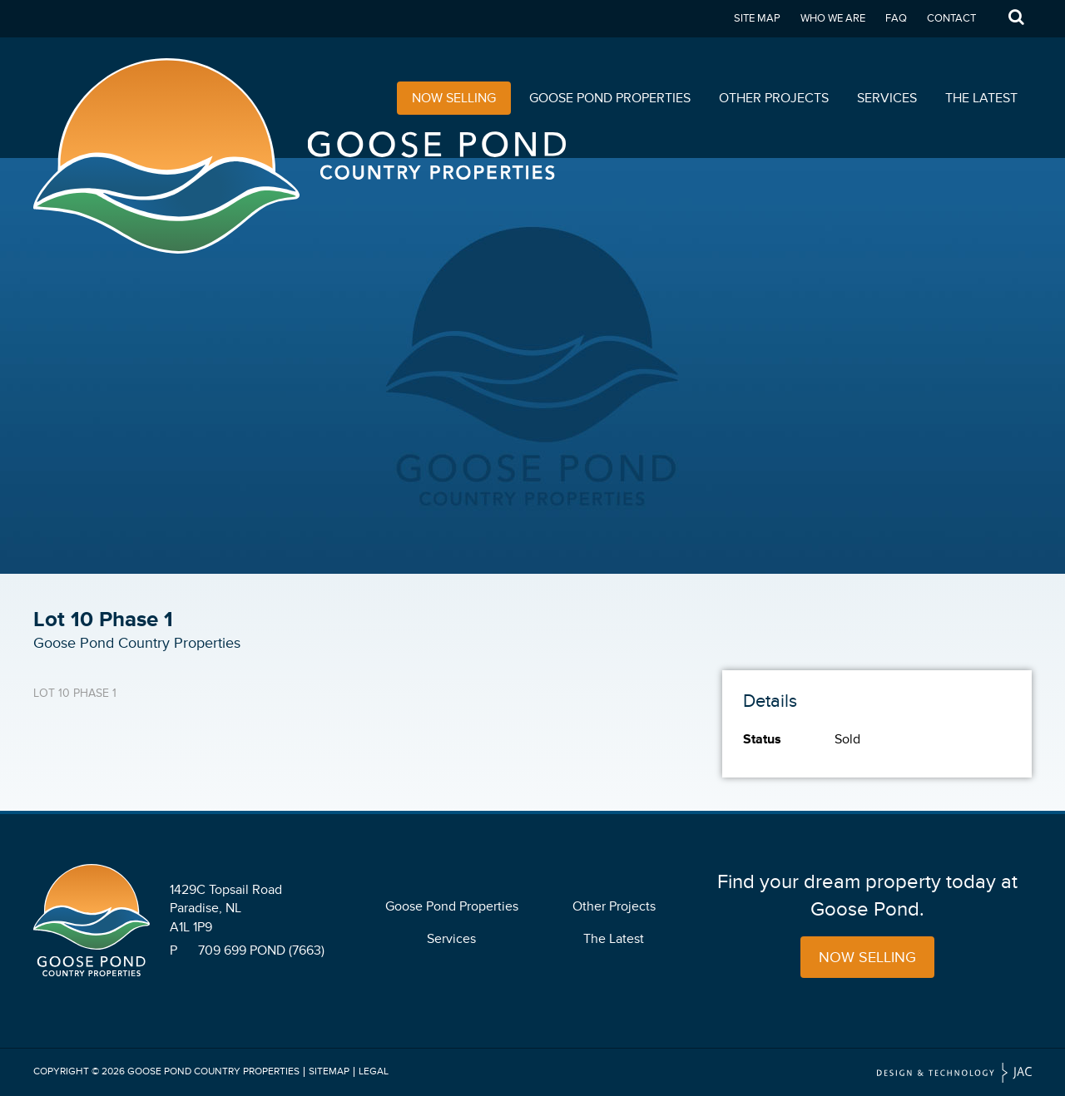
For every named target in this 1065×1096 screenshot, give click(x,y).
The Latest (981, 98)
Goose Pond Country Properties (213, 1071)
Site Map (757, 18)
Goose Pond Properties (610, 98)
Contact (951, 18)
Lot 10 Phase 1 (74, 693)
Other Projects (774, 98)
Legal (374, 1071)
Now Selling (454, 98)
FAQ (896, 18)
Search (1015, 18)
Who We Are (832, 18)
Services (887, 98)
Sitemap (329, 1071)
